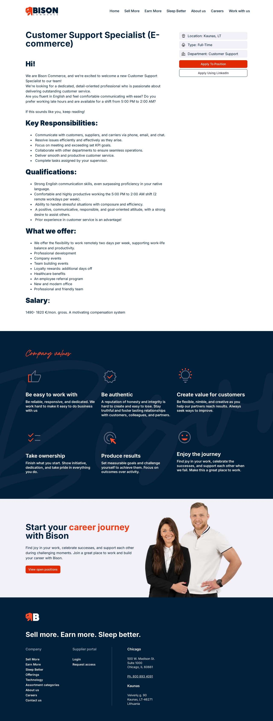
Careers (217, 11)
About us (198, 11)
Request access (84, 664)
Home (114, 11)
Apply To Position (213, 64)
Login (77, 659)
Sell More (131, 11)
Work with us (239, 11)
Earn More (153, 11)
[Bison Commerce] (42, 11)
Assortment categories (42, 685)
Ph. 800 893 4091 (140, 676)
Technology (34, 680)
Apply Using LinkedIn (213, 73)
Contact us (34, 700)
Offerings (32, 674)
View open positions (43, 569)
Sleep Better (176, 11)
